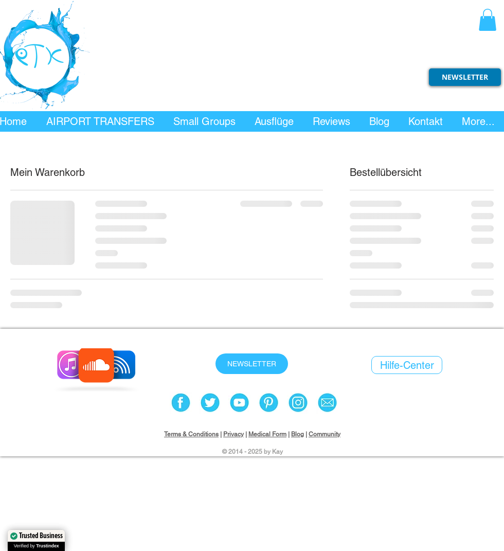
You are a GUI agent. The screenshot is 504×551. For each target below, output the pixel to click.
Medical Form (267, 434)
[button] (487, 20)
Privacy (233, 434)
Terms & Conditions (191, 434)
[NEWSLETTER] (465, 77)
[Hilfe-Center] (406, 365)
